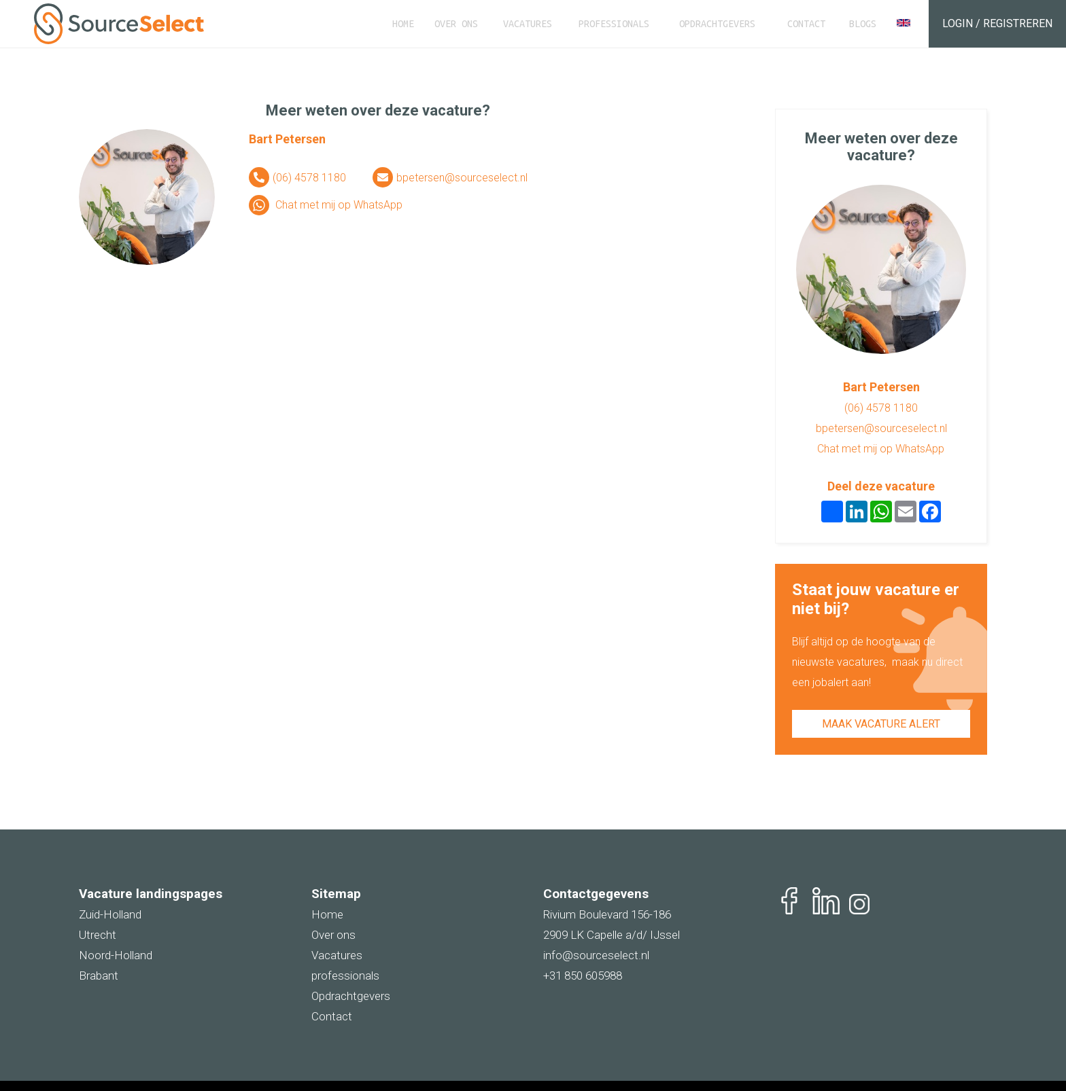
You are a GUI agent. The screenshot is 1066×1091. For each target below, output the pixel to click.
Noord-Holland (115, 955)
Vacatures (527, 23)
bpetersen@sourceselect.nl (462, 177)
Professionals (614, 23)
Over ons (456, 23)
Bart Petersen (287, 139)
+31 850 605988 (582, 975)
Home (403, 23)
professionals (345, 975)
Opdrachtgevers (717, 23)
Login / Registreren (997, 23)
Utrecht (97, 935)
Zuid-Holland (110, 914)
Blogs (862, 23)
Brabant (98, 975)
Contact (806, 23)
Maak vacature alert (881, 723)
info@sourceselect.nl (596, 955)
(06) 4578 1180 (309, 177)
